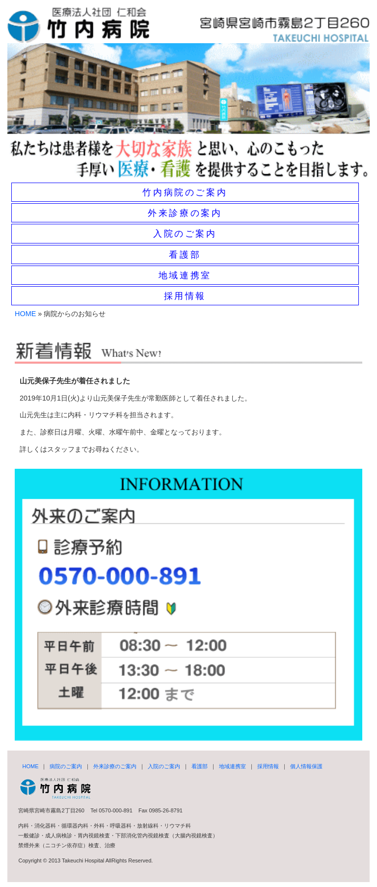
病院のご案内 (66, 766)
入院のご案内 (185, 234)
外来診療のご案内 (114, 766)
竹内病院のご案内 (184, 192)
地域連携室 (185, 275)
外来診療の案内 (185, 213)
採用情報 (185, 296)
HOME (25, 314)
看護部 (185, 255)
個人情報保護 (306, 766)
